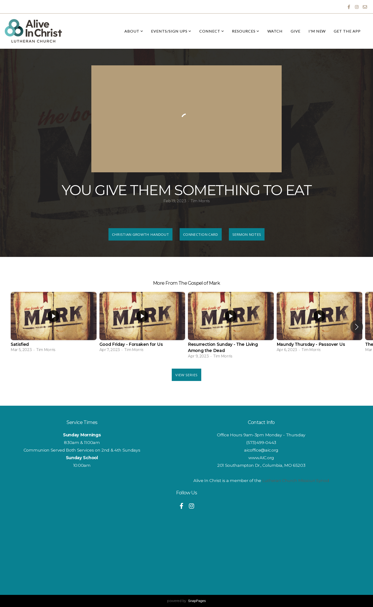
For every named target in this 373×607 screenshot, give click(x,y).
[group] (54, 323)
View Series (186, 374)
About (133, 31)
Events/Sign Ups (171, 31)
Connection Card (200, 234)
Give (295, 31)
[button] (356, 327)
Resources (245, 31)
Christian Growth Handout (140, 234)
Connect (211, 31)
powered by (186, 601)
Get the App (347, 31)
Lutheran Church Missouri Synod (295, 480)
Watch (275, 31)
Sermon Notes (246, 234)
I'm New (317, 31)
